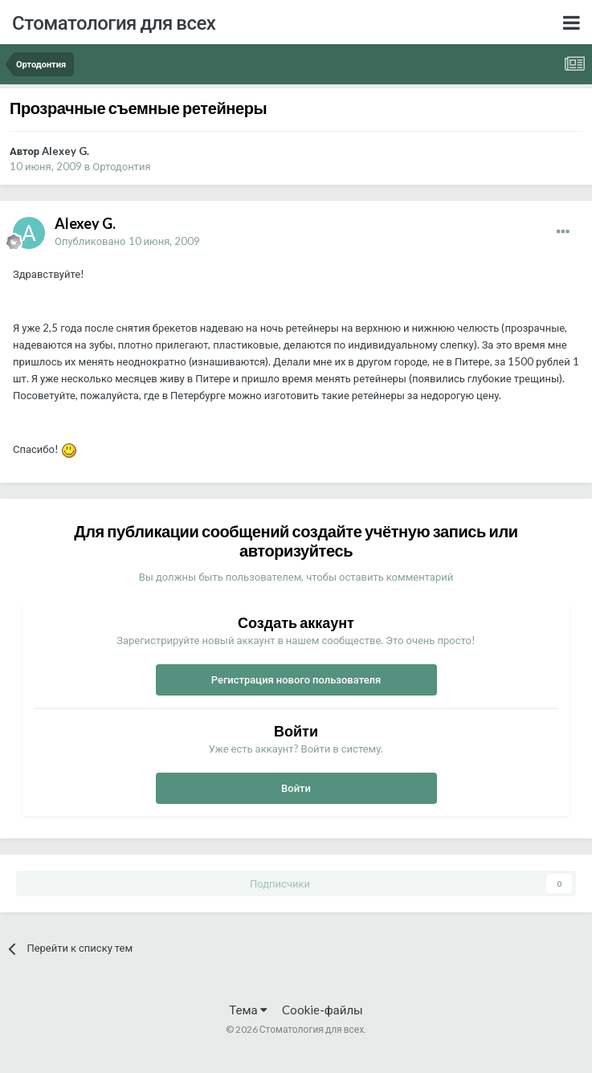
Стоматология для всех (113, 22)
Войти (296, 787)
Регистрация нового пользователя (296, 679)
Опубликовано (127, 241)
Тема (248, 1009)
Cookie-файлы (322, 1009)
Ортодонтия (121, 166)
